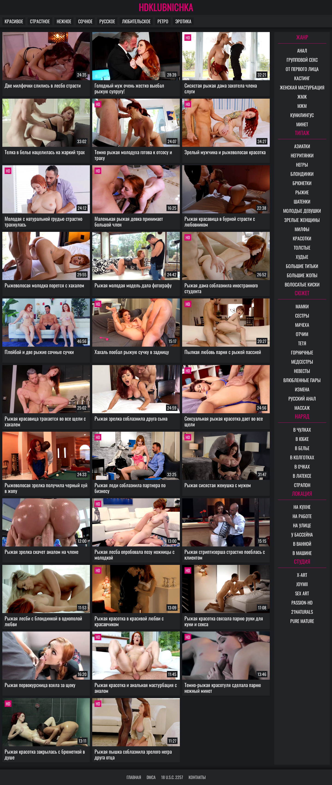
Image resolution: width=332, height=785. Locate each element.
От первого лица (302, 68)
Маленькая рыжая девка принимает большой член (129, 221)
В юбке (302, 438)
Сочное (85, 21)
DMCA (151, 777)
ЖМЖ (302, 96)
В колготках (302, 457)
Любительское (136, 21)
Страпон (302, 484)
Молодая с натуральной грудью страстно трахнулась (43, 221)
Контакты (197, 777)
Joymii (302, 584)
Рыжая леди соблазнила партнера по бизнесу (130, 487)
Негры (302, 164)
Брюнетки (302, 183)
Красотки (302, 238)
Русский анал (302, 398)
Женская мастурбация (302, 87)
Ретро (162, 21)
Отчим (302, 334)
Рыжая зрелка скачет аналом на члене (41, 551)
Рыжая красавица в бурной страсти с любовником (219, 221)
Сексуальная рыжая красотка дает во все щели (223, 421)
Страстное (40, 21)
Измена (302, 389)
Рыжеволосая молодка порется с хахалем (44, 285)
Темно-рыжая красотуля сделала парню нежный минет (222, 687)
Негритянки (302, 155)
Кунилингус (302, 115)
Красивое (14, 21)
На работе (302, 516)
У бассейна (302, 534)
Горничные (302, 352)
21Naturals (302, 611)
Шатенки (302, 201)
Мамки (302, 306)
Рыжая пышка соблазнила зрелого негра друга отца (133, 754)
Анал (302, 50)
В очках (302, 466)
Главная (134, 777)
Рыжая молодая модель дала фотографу (133, 285)
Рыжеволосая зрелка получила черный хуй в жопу (46, 487)
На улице (302, 525)
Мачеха (302, 324)
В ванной (302, 543)
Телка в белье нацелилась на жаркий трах (45, 152)
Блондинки (302, 173)
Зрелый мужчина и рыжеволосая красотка (225, 152)
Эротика (183, 21)
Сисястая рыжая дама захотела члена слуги (220, 88)
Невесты (302, 370)
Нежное (64, 21)
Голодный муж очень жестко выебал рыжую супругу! (129, 88)
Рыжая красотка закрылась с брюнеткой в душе (45, 754)
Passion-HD (302, 602)
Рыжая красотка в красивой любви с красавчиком (129, 621)
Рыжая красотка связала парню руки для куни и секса (223, 621)
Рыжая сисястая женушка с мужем (217, 485)
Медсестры (302, 361)
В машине (302, 552)
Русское (107, 21)
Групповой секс (302, 59)
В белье (302, 448)
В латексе (302, 475)
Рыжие (302, 192)
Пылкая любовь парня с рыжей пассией (222, 351)
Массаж (302, 407)
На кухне (302, 506)
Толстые (302, 247)
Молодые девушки (302, 210)
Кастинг (302, 78)
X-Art (302, 574)
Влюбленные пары (302, 380)
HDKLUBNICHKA (166, 7)
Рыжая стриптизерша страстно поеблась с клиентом (224, 554)
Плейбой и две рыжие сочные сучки (39, 351)
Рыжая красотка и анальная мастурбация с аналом (136, 687)
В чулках (302, 429)
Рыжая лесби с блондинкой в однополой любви (43, 621)
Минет (302, 124)
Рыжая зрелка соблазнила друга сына (131, 418)
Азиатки (302, 146)
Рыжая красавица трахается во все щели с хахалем (45, 421)
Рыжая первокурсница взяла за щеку (40, 684)
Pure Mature (302, 620)
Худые (302, 256)
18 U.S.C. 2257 (172, 777)
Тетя (302, 343)
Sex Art (302, 593)
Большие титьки (302, 266)
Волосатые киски (302, 284)
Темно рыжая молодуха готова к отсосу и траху (133, 154)
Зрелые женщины (302, 219)
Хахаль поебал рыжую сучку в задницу (132, 351)
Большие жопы (302, 275)
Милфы (302, 229)
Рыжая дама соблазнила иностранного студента (221, 288)
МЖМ (302, 105)
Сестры (302, 315)
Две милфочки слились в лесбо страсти (43, 85)
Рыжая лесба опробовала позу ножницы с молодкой (135, 554)
